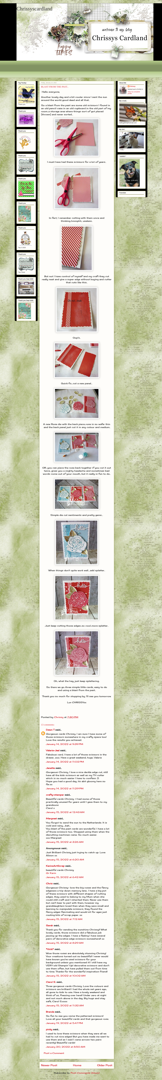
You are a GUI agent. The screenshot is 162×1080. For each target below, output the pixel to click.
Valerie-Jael (52, 750)
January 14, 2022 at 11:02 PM (65, 761)
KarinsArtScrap (55, 866)
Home (77, 1065)
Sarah (49, 925)
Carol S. (51, 982)
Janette (50, 768)
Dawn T (50, 729)
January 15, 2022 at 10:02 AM (66, 975)
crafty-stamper (55, 794)
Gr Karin (51, 873)
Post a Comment (54, 1053)
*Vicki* (50, 949)
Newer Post (49, 1065)
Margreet (51, 818)
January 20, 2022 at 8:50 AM (65, 1046)
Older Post (104, 1065)
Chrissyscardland (34, 9)
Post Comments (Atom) (85, 1073)
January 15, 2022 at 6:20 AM (65, 859)
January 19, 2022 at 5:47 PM (64, 1023)
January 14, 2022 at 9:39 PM (64, 744)
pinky (49, 1029)
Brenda (50, 1011)
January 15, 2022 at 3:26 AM (64, 842)
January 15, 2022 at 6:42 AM (64, 877)
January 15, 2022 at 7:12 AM (64, 919)
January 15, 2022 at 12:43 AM (65, 812)
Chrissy (132, 86)
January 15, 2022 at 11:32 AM (65, 1005)
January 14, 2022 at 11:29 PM (64, 788)
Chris (49, 883)
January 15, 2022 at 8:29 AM (64, 942)
